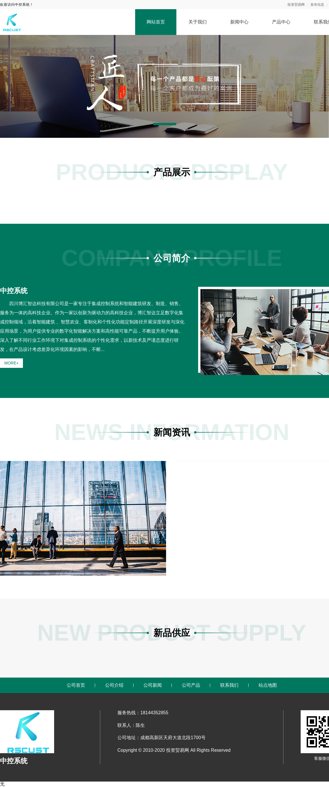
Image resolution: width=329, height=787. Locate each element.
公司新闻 (152, 685)
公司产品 (191, 685)
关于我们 (197, 21)
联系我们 (229, 685)
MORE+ (11, 363)
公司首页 (76, 685)
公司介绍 (114, 685)
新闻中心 (239, 21)
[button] (164, 124)
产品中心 (281, 21)
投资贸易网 (296, 4)
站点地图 (268, 685)
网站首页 (156, 21)
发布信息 (317, 4)
